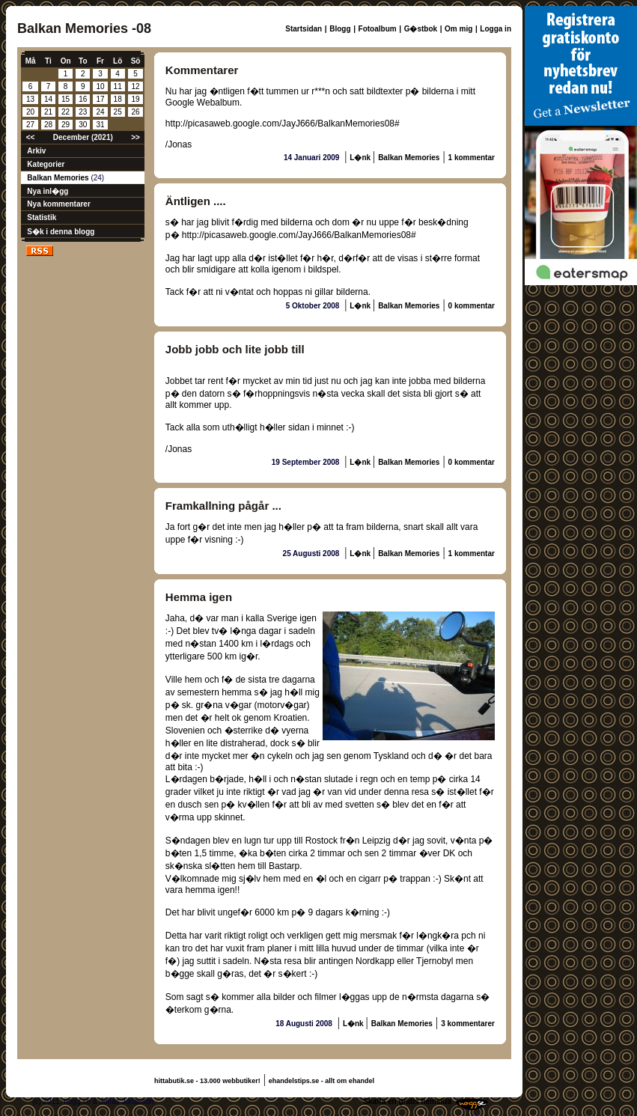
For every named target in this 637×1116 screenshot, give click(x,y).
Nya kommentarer (58, 204)
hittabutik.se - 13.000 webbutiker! (207, 1081)
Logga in (495, 29)
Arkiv (36, 151)
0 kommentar (471, 306)
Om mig (458, 29)
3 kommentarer (468, 1023)
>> (135, 137)
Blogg (339, 29)
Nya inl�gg (47, 191)
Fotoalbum (378, 29)
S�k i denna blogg (60, 232)
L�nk (361, 157)
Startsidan (303, 29)
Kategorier (45, 164)
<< (30, 137)
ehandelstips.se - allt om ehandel (321, 1081)
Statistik (41, 217)
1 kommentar (471, 157)
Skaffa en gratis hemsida (407, 1101)
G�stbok (420, 29)
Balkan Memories (59, 178)
